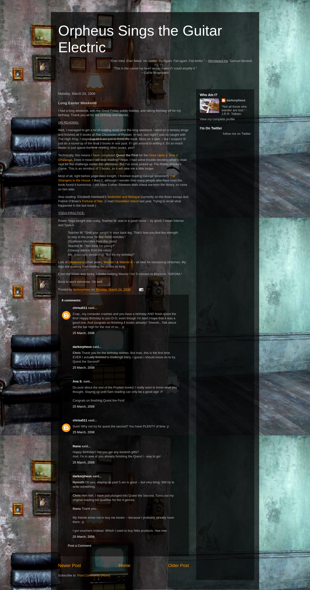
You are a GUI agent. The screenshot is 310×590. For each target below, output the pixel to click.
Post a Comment (79, 545)
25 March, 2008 (83, 333)
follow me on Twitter (237, 133)
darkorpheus (82, 347)
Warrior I (110, 262)
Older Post (178, 565)
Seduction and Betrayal (123, 197)
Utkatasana (77, 262)
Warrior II (125, 262)
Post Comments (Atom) (94, 575)
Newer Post (69, 565)
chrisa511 (80, 308)
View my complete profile (217, 119)
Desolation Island (127, 201)
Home (125, 565)
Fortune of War (92, 201)
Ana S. (77, 381)
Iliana (77, 446)
